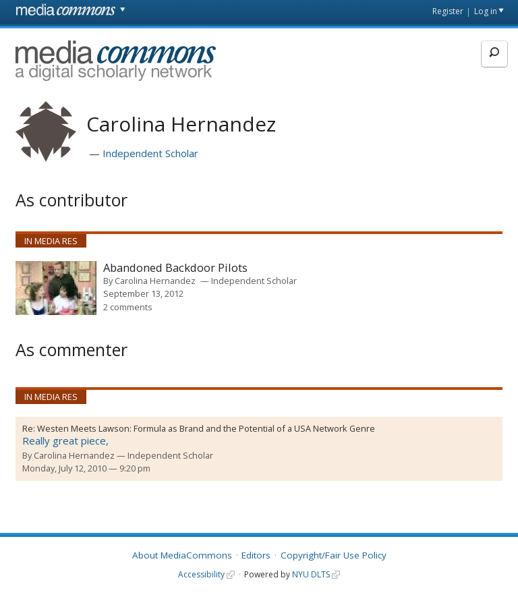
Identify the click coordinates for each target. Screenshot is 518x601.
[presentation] (56, 288)
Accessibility (201, 574)
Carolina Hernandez (155, 281)
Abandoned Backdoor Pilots (175, 268)
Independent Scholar (150, 153)
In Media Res (51, 241)
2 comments (127, 307)
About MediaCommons (182, 555)
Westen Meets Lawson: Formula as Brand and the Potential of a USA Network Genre (206, 428)
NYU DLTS (311, 574)
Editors (255, 555)
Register (447, 11)
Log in (485, 11)
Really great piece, (65, 440)
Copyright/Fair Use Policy (333, 555)
